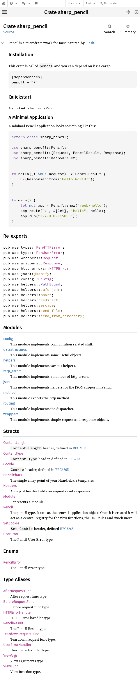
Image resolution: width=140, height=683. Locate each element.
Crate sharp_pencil (66, 12)
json (6, 382)
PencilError (12, 562)
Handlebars (12, 475)
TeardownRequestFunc (21, 634)
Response (51, 263)
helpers (9, 360)
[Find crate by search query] (121, 3)
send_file (50, 310)
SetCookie (11, 523)
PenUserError (49, 252)
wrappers (10, 414)
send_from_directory (61, 316)
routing (9, 403)
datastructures (15, 349)
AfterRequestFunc (17, 591)
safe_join (50, 289)
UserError (10, 534)
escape (47, 305)
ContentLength (15, 443)
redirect (49, 300)
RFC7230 (79, 448)
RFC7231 (75, 458)
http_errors (12, 371)
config (8, 339)
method (9, 392)
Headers (10, 486)
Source (8, 32)
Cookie (8, 464)
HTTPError (59, 268)
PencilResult (13, 623)
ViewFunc (10, 666)
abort (46, 295)
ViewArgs (10, 655)
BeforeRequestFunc (18, 602)
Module (9, 496)
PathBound (50, 284)
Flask (89, 42)
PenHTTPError (49, 247)
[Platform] (26, 3)
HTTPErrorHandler (17, 612)
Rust (88, 3)
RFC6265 (62, 469)
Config (44, 279)
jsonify (41, 273)
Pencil (8, 507)
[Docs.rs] (3, 3)
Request (50, 258)
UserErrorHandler (17, 645)
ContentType (13, 453)
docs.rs (72, 3)
